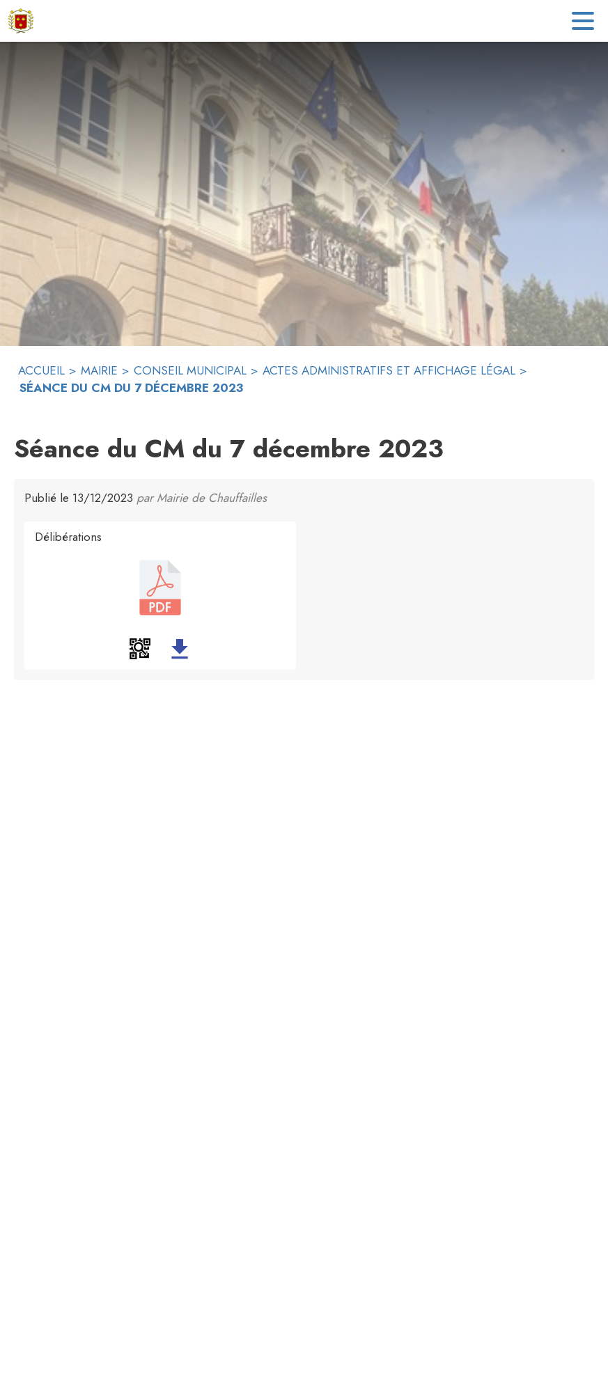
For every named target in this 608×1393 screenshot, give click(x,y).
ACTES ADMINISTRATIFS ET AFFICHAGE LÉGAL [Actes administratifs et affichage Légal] (389, 370)
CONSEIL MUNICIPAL (190, 370)
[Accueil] (21, 21)
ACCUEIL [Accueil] (41, 370)
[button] (140, 649)
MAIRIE (99, 370)
